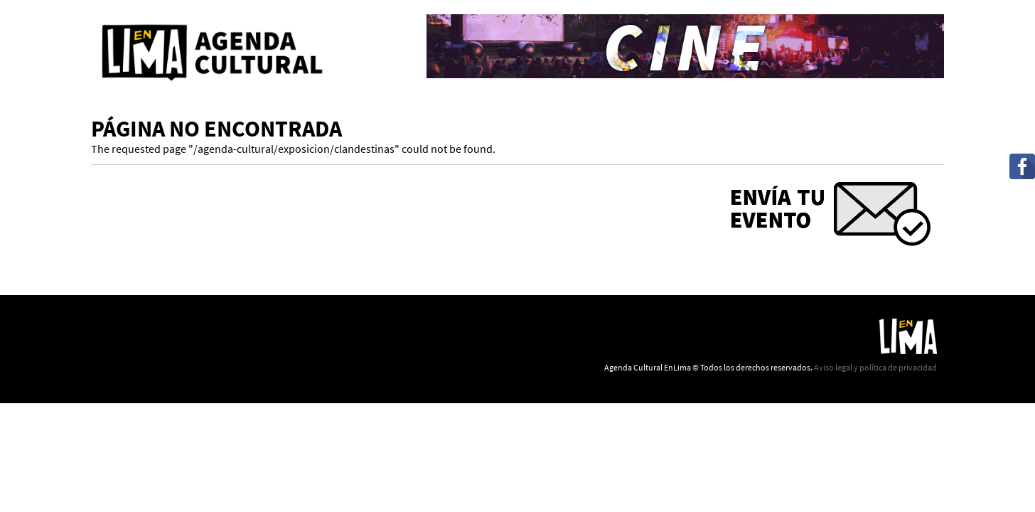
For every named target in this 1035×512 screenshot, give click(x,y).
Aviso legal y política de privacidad (875, 367)
